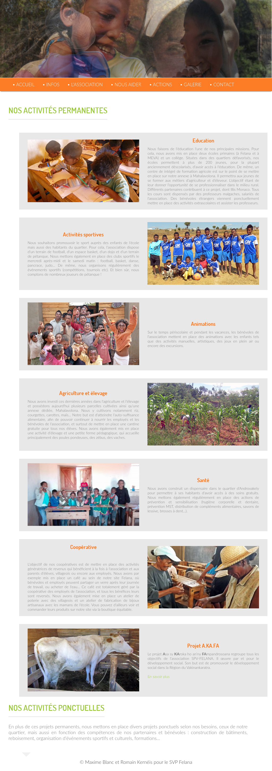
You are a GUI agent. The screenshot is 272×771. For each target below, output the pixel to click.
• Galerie (191, 84)
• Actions (160, 84)
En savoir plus (159, 676)
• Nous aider (126, 84)
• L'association (85, 84)
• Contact (222, 84)
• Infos (51, 84)
